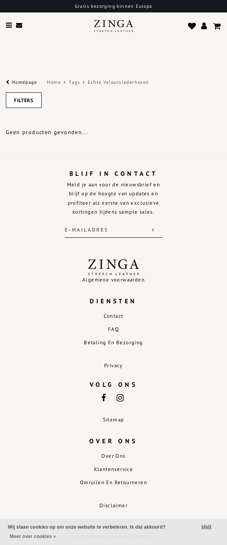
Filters (24, 100)
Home (54, 82)
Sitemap (113, 419)
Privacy (113, 365)
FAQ (113, 329)
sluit (206, 526)
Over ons (113, 456)
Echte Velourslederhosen (118, 82)
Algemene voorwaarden (113, 279)
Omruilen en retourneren (113, 482)
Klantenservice (113, 469)
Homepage (21, 82)
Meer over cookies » (33, 536)
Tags (74, 82)
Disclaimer (113, 505)
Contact (114, 316)
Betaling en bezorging (113, 342)
